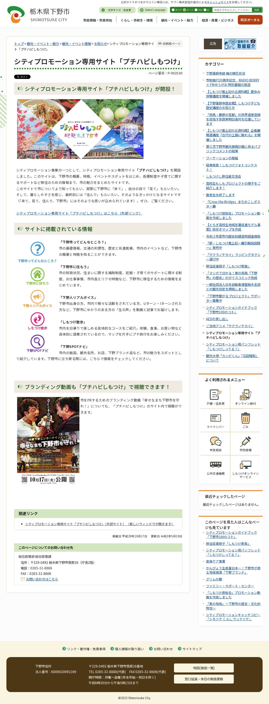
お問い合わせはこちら (42, 579)
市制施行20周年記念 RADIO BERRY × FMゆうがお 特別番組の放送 (232, 82)
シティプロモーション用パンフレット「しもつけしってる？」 (233, 346)
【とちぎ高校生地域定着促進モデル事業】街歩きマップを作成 (233, 226)
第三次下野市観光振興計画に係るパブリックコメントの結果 (233, 148)
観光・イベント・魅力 (177, 20)
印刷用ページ (172, 43)
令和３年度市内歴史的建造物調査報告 (233, 236)
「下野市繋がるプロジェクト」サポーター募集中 (233, 298)
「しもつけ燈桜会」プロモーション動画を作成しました (233, 215)
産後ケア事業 (215, 561)
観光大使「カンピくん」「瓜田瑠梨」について (232, 357)
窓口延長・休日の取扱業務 (204, 678)
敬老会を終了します (220, 194)
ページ (189, 10)
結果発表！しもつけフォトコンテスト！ (231, 167)
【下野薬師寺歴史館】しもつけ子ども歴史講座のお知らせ (233, 105)
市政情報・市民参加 (97, 20)
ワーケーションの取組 (222, 158)
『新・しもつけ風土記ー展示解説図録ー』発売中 (233, 245)
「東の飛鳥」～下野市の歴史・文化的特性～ (233, 605)
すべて (178, 10)
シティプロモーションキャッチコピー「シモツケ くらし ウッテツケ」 (233, 616)
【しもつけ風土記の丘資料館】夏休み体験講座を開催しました (233, 93)
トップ (19, 43)
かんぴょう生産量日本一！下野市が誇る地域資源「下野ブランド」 (233, 570)
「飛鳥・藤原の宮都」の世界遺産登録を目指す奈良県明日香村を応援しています (233, 119)
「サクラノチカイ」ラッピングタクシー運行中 (233, 256)
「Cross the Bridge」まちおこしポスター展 (233, 203)
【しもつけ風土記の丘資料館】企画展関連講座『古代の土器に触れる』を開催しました (233, 135)
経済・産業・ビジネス (218, 20)
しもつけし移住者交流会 (223, 176)
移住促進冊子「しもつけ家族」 (228, 266)
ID (208, 10)
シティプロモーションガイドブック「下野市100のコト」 (231, 309)
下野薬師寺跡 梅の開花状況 (225, 73)
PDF (200, 10)
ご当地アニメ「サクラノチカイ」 (230, 325)
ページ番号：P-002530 (165, 73)
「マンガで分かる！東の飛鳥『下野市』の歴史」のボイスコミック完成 (231, 275)
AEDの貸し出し (217, 318)
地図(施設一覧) (204, 667)
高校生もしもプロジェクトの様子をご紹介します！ (233, 185)
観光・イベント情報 (76, 43)
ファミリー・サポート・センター (230, 586)
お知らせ (100, 43)
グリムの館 (214, 579)
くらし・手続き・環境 (137, 20)
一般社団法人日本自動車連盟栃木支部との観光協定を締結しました (233, 286)
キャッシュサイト (218, 2)
